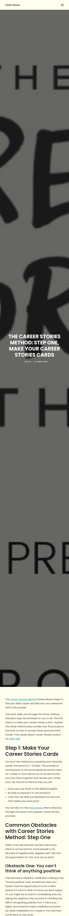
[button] (62, 5)
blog (28, 185)
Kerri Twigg (42, 185)
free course (35, 454)
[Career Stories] (34, 5)
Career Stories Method (23, 346)
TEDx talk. (15, 385)
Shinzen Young (13, 584)
